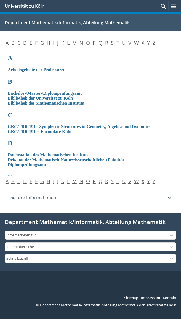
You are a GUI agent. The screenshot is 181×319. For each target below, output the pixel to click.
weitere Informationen (33, 198)
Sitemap (131, 298)
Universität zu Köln (24, 6)
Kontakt (169, 298)
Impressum (150, 298)
